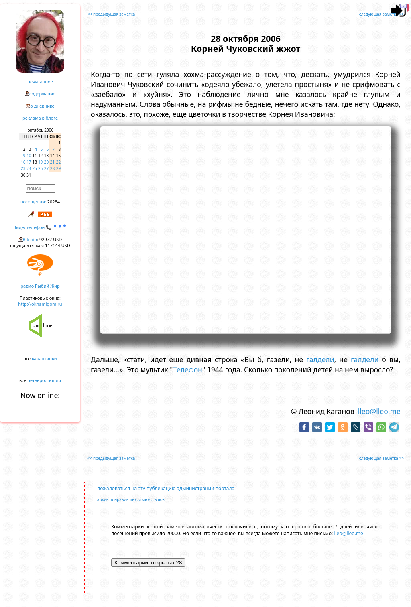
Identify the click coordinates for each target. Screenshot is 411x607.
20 (46, 162)
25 (35, 168)
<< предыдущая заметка (111, 14)
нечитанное (40, 82)
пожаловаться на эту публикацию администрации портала (165, 488)
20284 (53, 202)
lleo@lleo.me (379, 411)
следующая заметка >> (381, 14)
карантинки (44, 358)
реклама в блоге (40, 118)
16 (23, 162)
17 (28, 162)
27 (46, 168)
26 (40, 168)
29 (58, 168)
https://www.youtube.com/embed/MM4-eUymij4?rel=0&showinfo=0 (246, 228)
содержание (42, 94)
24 (28, 168)
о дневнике (42, 106)
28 (52, 168)
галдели (320, 359)
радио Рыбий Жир (39, 286)
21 (52, 162)
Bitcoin (30, 239)
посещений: (33, 202)
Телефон (187, 369)
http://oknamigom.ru (40, 304)
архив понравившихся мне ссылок (131, 499)
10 (28, 155)
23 (23, 168)
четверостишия (44, 380)
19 (40, 162)
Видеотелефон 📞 (40, 227)
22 (58, 162)
